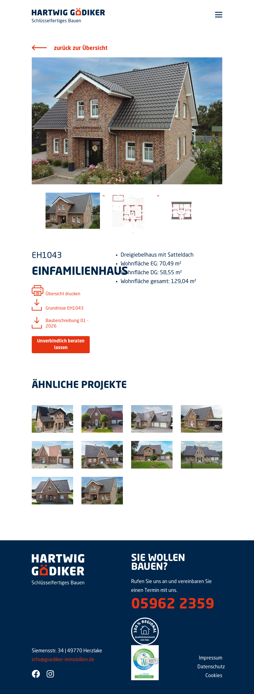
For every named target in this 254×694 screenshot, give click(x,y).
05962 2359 (172, 605)
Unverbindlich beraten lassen (60, 344)
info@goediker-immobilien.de (63, 659)
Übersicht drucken (63, 294)
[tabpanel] (73, 211)
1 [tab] (133, 232)
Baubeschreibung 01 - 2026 (67, 324)
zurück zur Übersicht (80, 48)
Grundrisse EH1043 (65, 308)
